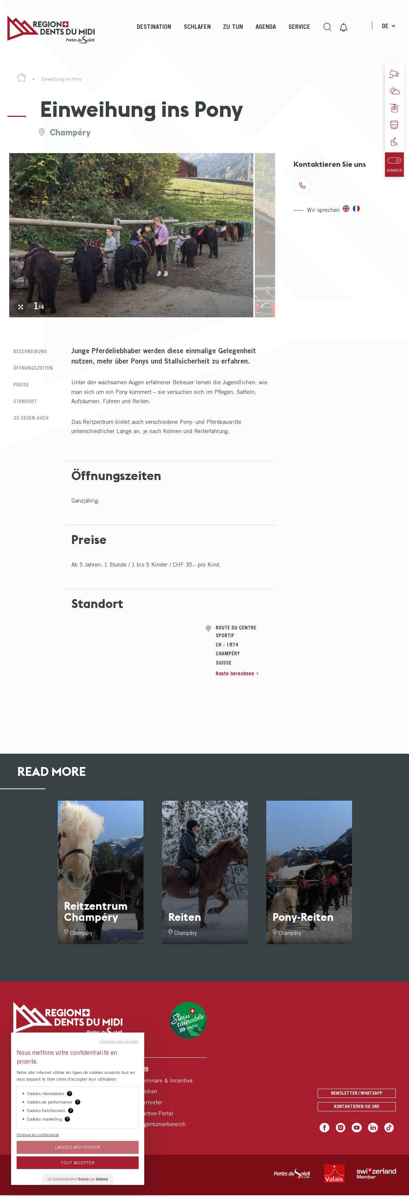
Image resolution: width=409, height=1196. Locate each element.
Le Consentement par (78, 1179)
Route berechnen (236, 673)
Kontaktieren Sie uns (356, 1106)
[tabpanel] (131, 235)
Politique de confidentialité (38, 1134)
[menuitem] (153, 33)
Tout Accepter (78, 1162)
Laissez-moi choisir (77, 1147)
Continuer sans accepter (119, 1041)
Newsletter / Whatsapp (356, 1091)
